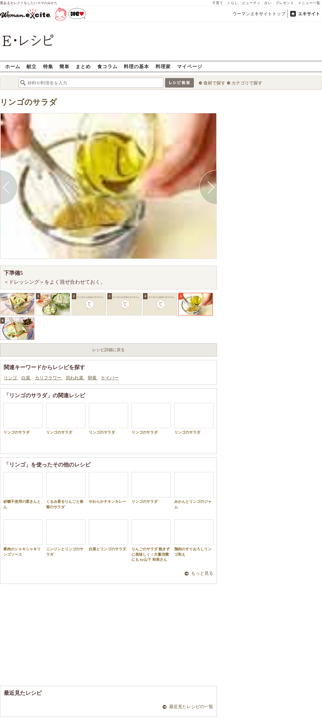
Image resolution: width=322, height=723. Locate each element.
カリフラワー (48, 377)
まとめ (83, 66)
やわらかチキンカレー (108, 487)
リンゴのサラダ (28, 102)
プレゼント (285, 3)
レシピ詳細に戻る (108, 349)
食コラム (107, 66)
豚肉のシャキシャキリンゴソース (23, 537)
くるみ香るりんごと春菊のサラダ (65, 490)
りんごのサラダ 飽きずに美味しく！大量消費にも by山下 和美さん (151, 540)
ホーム (12, 66)
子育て (217, 3)
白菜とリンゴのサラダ (108, 535)
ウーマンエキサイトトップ (259, 13)
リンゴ (11, 377)
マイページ (189, 66)
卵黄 (93, 377)
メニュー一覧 (309, 3)
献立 (31, 66)
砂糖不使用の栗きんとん (23, 490)
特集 (48, 66)
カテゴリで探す (247, 82)
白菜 (26, 377)
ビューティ (251, 3)
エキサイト (309, 13)
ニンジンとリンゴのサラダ (65, 537)
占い (268, 3)
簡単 (64, 66)
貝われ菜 (75, 377)
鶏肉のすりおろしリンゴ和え (194, 537)
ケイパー (110, 377)
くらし (232, 3)
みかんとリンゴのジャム (194, 490)
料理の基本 (136, 66)
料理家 (163, 66)
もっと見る (202, 573)
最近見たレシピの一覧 (191, 706)
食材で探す (214, 82)
